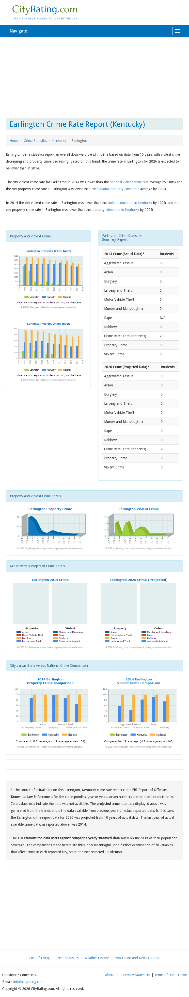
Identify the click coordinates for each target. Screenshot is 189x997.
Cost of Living (39, 958)
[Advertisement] (94, 76)
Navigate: (19, 30)
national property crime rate (118, 189)
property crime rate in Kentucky (115, 210)
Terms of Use (164, 975)
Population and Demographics (137, 958)
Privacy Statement (136, 975)
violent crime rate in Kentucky (130, 203)
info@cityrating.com (28, 982)
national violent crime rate (129, 182)
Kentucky (59, 141)
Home (14, 141)
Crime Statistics (35, 141)
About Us (112, 975)
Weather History (96, 958)
